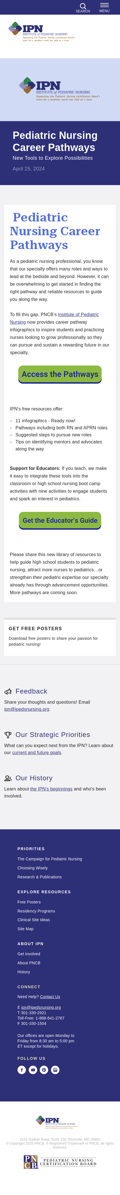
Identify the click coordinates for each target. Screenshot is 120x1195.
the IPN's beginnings (51, 789)
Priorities (31, 849)
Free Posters (29, 902)
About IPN (30, 943)
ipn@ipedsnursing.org (26, 709)
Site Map (25, 929)
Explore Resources (44, 892)
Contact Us (50, 996)
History (23, 972)
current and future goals (36, 752)
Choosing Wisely (32, 868)
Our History (28, 778)
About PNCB (28, 963)
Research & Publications (39, 877)
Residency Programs (36, 911)
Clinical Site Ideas (33, 920)
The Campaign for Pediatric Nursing (49, 859)
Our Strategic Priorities (47, 734)
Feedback (25, 691)
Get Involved (28, 954)
